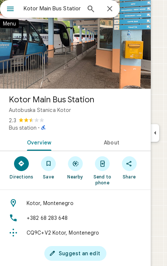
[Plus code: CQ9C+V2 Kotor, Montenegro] (75, 232)
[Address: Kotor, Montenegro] (75, 203)
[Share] (129, 167)
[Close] (110, 9)
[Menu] (10, 9)
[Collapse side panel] (155, 133)
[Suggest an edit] (75, 253)
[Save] (48, 167)
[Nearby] (75, 167)
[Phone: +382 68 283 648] (75, 218)
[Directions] (21, 167)
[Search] (91, 9)
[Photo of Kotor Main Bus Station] (75, 44)
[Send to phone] (102, 170)
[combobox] (52, 8)
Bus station (23, 128)
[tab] (37, 142)
